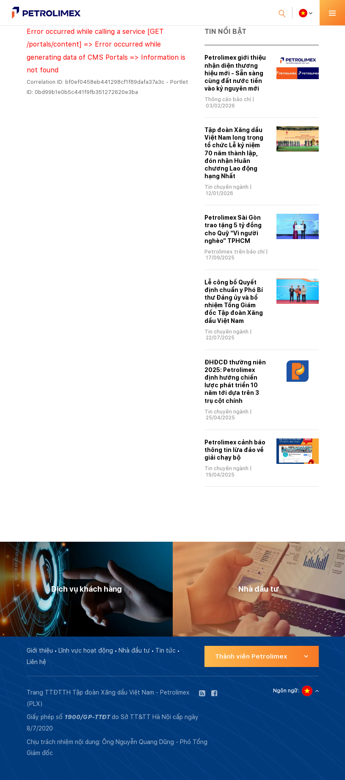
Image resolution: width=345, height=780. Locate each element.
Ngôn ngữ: (286, 691)
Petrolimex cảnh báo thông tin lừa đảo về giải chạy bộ (234, 450)
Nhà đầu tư (134, 650)
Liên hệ (36, 662)
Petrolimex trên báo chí (234, 252)
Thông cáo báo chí (227, 99)
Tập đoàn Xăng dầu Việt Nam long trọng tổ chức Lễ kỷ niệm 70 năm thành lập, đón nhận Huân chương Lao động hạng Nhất (233, 153)
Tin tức (165, 650)
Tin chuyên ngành (226, 187)
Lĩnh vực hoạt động (85, 650)
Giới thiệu (40, 650)
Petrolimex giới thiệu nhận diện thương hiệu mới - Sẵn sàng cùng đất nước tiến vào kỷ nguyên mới (235, 73)
